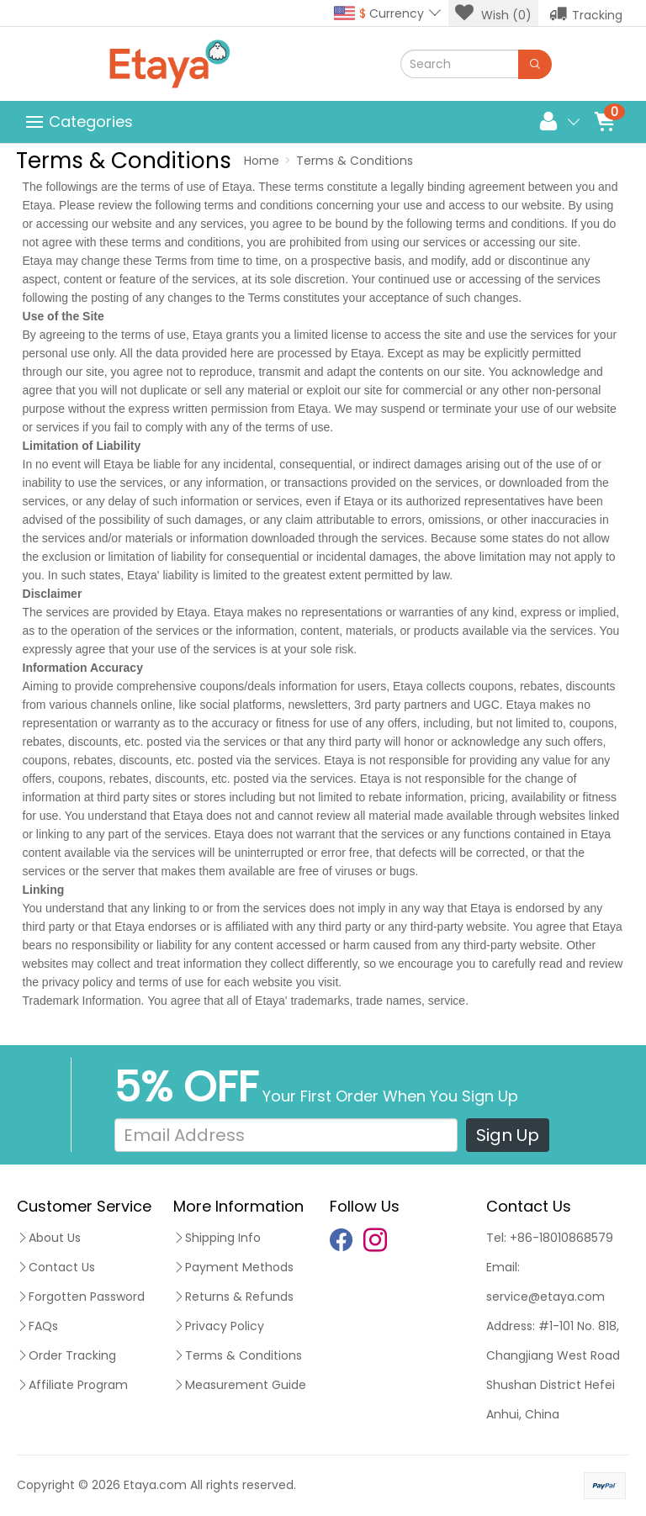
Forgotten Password (81, 1296)
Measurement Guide (239, 1384)
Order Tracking (66, 1355)
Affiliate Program (72, 1384)
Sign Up (507, 1135)
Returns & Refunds (233, 1296)
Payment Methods (233, 1267)
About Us (49, 1237)
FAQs (37, 1326)
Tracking (585, 13)
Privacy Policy (218, 1326)
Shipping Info (217, 1237)
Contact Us (56, 1267)
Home (261, 160)
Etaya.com (155, 1484)
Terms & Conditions (354, 160)
